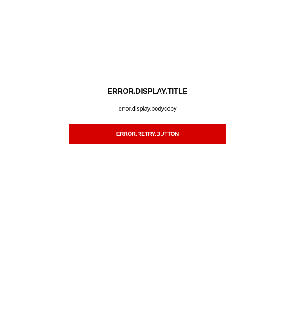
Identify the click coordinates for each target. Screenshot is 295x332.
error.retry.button (147, 134)
